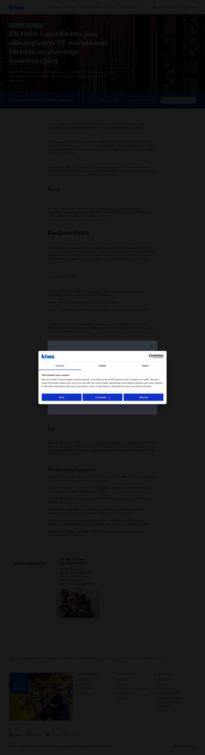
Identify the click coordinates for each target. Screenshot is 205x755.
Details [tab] (102, 365)
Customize (103, 397)
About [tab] (145, 365)
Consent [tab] (60, 365)
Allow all (143, 397)
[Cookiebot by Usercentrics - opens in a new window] (151, 356)
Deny (61, 397)
